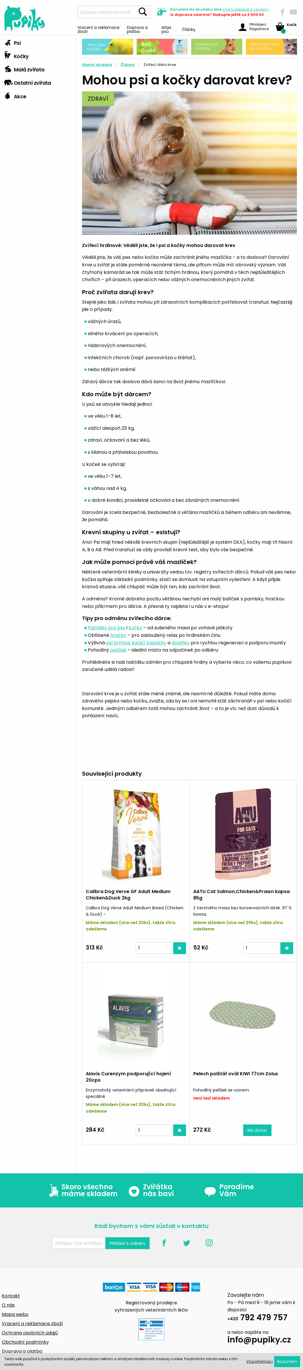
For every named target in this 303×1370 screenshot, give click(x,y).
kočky (135, 627)
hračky (118, 635)
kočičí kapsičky (149, 642)
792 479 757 (257, 1318)
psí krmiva (118, 642)
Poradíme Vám (229, 1190)
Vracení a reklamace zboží (98, 29)
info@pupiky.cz (259, 1340)
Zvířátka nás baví (151, 1190)
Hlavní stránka (97, 64)
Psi (12, 42)
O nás (8, 1305)
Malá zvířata (24, 68)
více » (246, 9)
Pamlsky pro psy (106, 627)
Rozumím (287, 1362)
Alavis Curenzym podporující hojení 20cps (128, 1076)
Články (189, 29)
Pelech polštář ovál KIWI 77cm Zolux (235, 1073)
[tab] (37, 42)
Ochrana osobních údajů (30, 1333)
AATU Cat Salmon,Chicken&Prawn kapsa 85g (241, 894)
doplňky (181, 642)
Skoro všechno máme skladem (82, 1190)
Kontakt (11, 1295)
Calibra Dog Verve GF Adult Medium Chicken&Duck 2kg (128, 894)
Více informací (259, 1361)
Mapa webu (15, 1314)
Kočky (16, 55)
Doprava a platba (137, 29)
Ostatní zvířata (27, 81)
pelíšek (118, 650)
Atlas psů (166, 29)
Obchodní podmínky (25, 1342)
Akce (15, 95)
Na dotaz (257, 1130)
